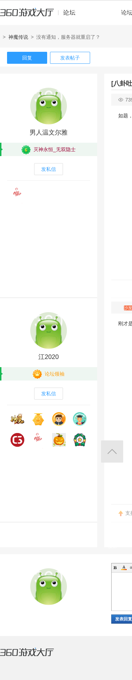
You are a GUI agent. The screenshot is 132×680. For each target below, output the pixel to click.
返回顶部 (112, 451)
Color (123, 567)
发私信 (48, 169)
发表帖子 (70, 58)
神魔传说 (18, 37)
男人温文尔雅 (49, 132)
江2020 (48, 356)
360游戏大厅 (34, 656)
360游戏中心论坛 (40, 15)
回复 (27, 58)
